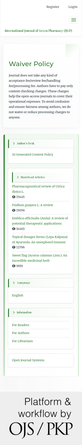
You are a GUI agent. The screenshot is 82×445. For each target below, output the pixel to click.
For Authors (21, 333)
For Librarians (22, 341)
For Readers (20, 325)
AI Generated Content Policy (32, 154)
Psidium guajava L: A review (32, 205)
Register (53, 7)
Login (72, 7)
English (17, 295)
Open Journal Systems (28, 360)
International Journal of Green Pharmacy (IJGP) (38, 31)
